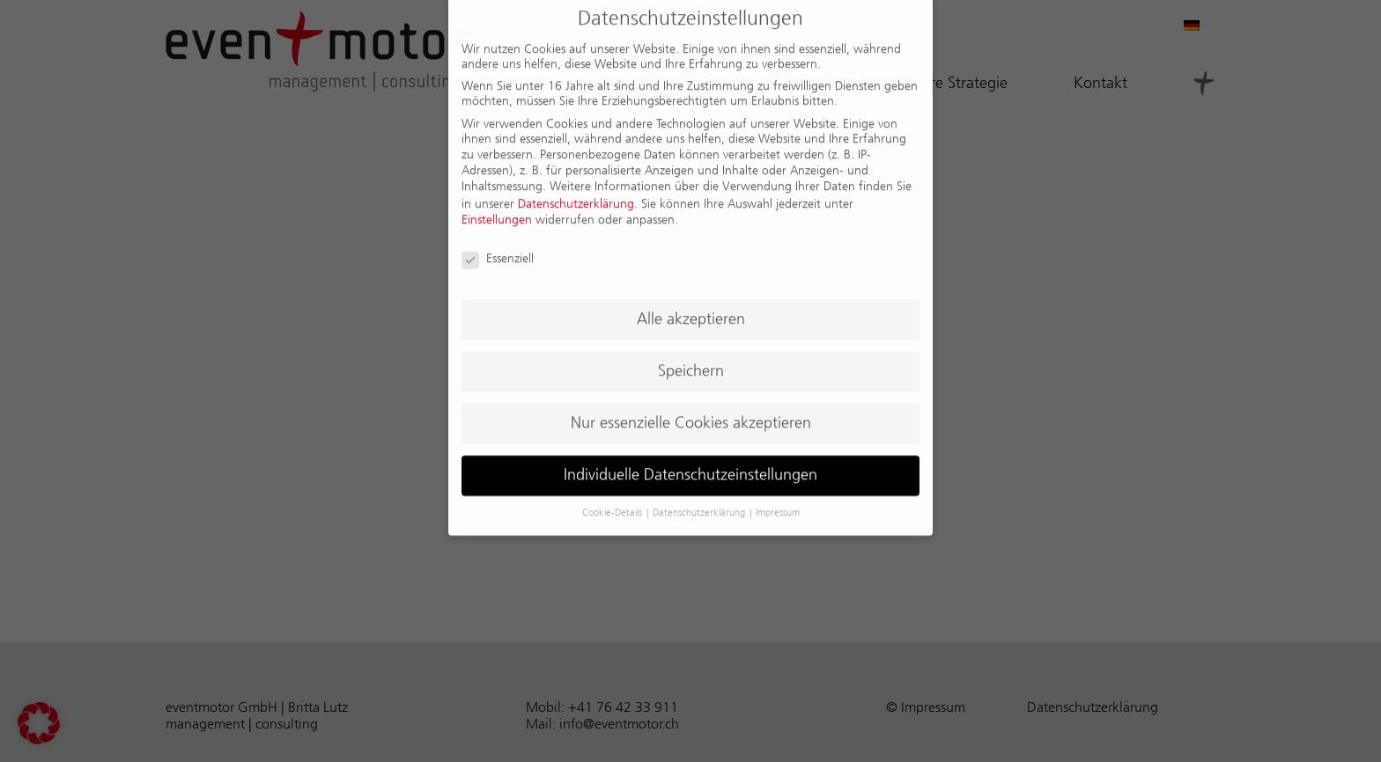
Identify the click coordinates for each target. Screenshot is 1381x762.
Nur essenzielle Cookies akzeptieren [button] (691, 412)
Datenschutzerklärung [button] (700, 503)
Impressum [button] (778, 503)
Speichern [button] (691, 361)
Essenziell (498, 248)
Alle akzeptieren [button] (691, 309)
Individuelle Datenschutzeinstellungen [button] (690, 464)
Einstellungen (497, 209)
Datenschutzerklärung (576, 194)
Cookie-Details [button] (613, 503)
